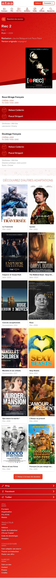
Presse (4, 570)
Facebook (28, 492)
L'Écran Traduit (7, 533)
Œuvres (18, 10)
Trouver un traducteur (10, 552)
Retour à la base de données (27, 477)
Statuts (4, 518)
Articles (42, 10)
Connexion (48, 3)
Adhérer (38, 3)
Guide (35, 10)
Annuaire (27, 10)
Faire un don (6, 565)
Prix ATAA (5, 515)
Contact (4, 567)
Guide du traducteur (9, 531)
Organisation (6, 512)
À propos (5, 509)
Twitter (28, 497)
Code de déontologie (9, 536)
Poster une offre (7, 554)
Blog (28, 486)
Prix (12, 10)
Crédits (4, 573)
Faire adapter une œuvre (11, 549)
